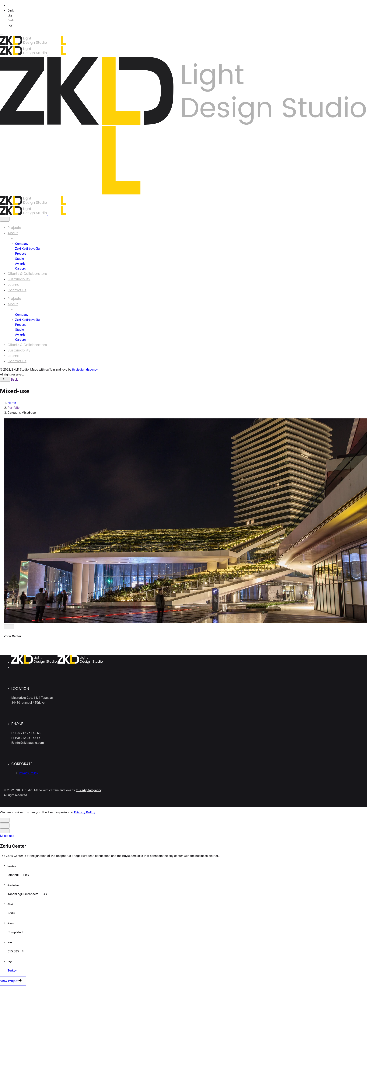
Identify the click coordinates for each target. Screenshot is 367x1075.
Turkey (12, 970)
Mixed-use (7, 836)
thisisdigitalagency (84, 369)
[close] (4, 219)
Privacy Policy (84, 812)
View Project (15, 981)
